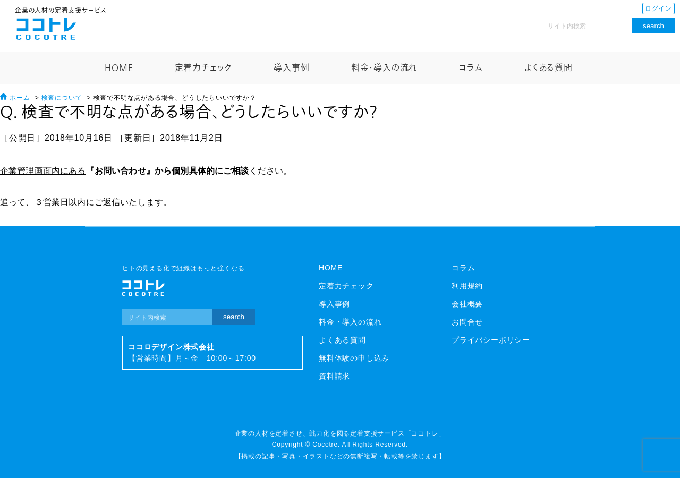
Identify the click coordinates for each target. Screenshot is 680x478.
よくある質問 (548, 68)
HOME (119, 68)
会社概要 (467, 304)
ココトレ (46, 29)
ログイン (658, 8)
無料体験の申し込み (354, 358)
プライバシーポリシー (491, 340)
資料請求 (334, 376)
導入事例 (291, 68)
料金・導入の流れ (384, 68)
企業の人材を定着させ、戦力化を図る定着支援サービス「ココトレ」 (340, 433)
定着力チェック (204, 68)
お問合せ (467, 322)
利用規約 (467, 285)
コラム (470, 68)
